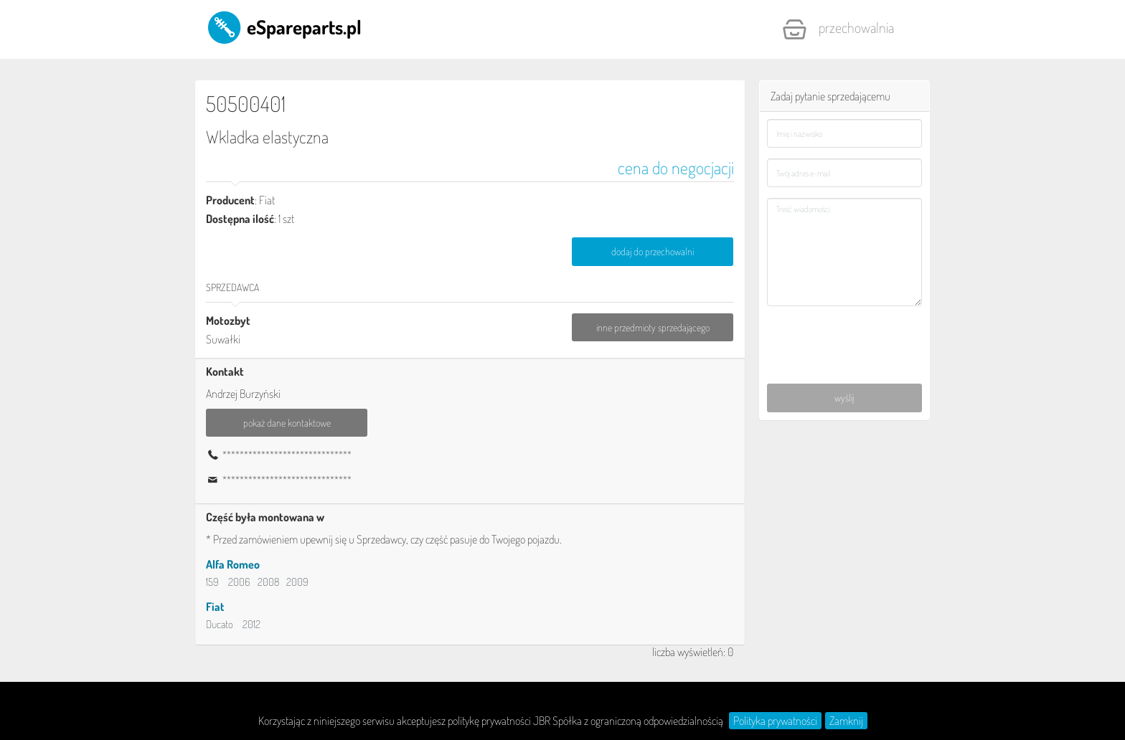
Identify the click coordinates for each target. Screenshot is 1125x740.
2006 (239, 582)
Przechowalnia (838, 29)
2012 (251, 624)
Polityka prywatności (775, 720)
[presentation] (845, 337)
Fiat (215, 606)
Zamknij (846, 720)
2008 (268, 582)
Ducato (219, 624)
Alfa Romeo (233, 564)
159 (212, 582)
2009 (297, 582)
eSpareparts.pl (284, 26)
